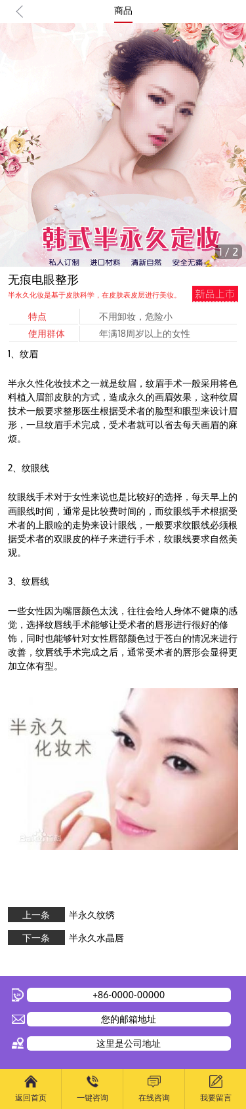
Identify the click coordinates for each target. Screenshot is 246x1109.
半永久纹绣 (92, 914)
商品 (123, 10)
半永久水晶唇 (96, 937)
